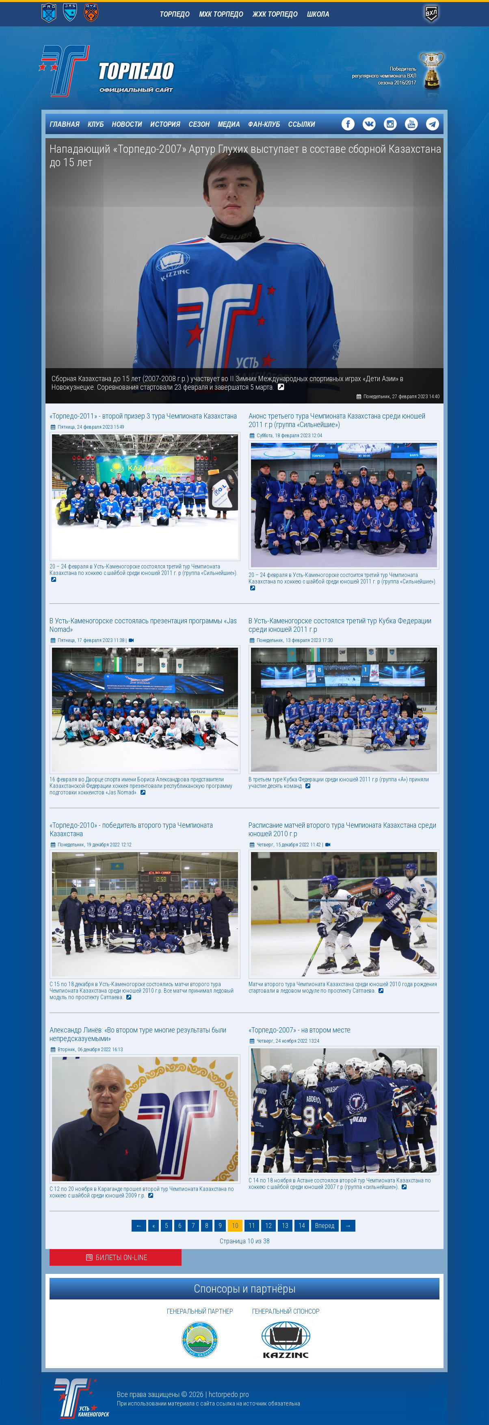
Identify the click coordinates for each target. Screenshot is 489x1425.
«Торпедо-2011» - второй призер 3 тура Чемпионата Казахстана (143, 416)
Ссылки (301, 123)
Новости (127, 123)
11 (252, 1226)
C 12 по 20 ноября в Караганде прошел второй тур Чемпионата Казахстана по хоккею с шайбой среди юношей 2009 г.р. (142, 1192)
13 (285, 1226)
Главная (65, 123)
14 (302, 1226)
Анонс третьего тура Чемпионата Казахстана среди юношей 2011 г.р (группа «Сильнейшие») (337, 420)
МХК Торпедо (221, 13)
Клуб (96, 123)
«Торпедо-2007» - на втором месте (300, 1030)
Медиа (229, 123)
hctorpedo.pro (229, 1394)
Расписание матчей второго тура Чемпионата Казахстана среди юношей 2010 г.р (342, 829)
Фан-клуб (264, 123)
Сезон (199, 123)
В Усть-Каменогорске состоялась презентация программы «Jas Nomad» (143, 624)
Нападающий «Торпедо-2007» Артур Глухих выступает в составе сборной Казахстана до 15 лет (245, 155)
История (165, 123)
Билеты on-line (115, 1257)
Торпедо (174, 13)
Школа (318, 13)
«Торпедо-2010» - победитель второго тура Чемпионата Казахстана (131, 829)
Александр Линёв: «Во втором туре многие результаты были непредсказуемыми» (138, 1034)
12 (268, 1226)
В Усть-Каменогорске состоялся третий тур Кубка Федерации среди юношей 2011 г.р (340, 624)
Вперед (325, 1226)
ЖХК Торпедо (275, 13)
